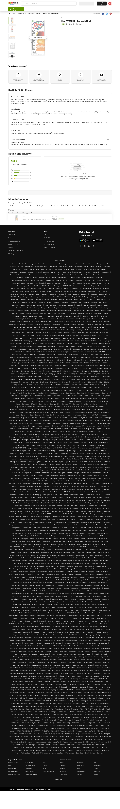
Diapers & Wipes (31, 774)
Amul (61, 763)
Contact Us (47, 238)
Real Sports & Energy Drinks (23, 213)
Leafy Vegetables (48, 772)
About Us (11, 235)
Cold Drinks (13, 206)
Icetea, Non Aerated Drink (46, 206)
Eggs (44, 769)
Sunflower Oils (13, 763)
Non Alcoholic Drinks (65, 206)
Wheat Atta (29, 763)
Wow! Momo (81, 772)
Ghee (44, 763)
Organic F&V (12, 769)
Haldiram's (63, 774)
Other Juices (30, 772)
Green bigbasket (14, 241)
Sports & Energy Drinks (97, 206)
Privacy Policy (13, 244)
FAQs (45, 235)
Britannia (63, 772)
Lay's (96, 774)
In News (11, 238)
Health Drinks (30, 766)
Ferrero (79, 774)
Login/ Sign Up (102, 3)
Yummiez (63, 769)
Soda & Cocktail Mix (81, 206)
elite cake (80, 766)
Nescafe (80, 763)
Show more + (60, 780)
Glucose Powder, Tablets (27, 206)
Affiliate (10, 247)
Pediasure (97, 766)
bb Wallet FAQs (49, 241)
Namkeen (29, 769)
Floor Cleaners (13, 772)
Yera (78, 769)
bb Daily (11, 254)
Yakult (96, 769)
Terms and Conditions (15, 251)
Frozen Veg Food (14, 774)
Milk (9, 766)
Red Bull (63, 766)
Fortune (97, 772)
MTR (95, 763)
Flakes (45, 766)
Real (62, 18)
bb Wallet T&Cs (49, 244)
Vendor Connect (49, 247)
